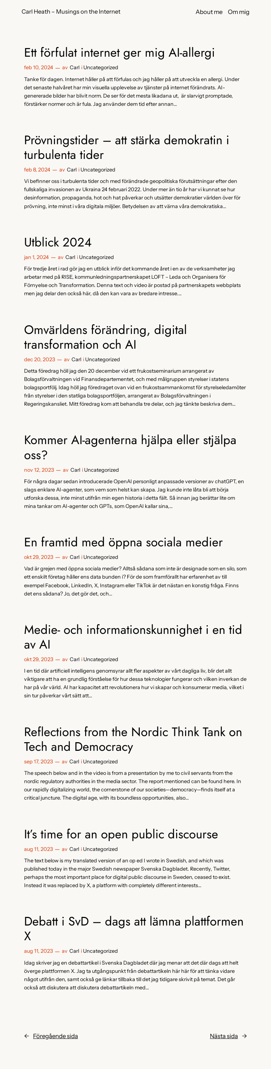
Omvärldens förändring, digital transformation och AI (105, 337)
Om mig (238, 11)
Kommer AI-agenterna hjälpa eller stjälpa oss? (130, 447)
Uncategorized (100, 67)
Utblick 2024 (58, 242)
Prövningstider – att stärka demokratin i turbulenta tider (126, 147)
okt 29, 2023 (38, 557)
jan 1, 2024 (36, 257)
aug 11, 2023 (38, 849)
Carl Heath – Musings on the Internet (71, 11)
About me (209, 11)
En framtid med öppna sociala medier (123, 542)
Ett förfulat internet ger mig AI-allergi (119, 52)
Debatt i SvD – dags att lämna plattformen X (134, 928)
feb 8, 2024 (37, 169)
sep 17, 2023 (38, 761)
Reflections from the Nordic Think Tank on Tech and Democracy (133, 739)
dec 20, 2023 (39, 359)
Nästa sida (228, 1036)
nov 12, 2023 (39, 470)
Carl (74, 67)
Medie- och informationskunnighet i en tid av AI (133, 637)
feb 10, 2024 (38, 67)
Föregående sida (51, 1036)
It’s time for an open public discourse (121, 834)
